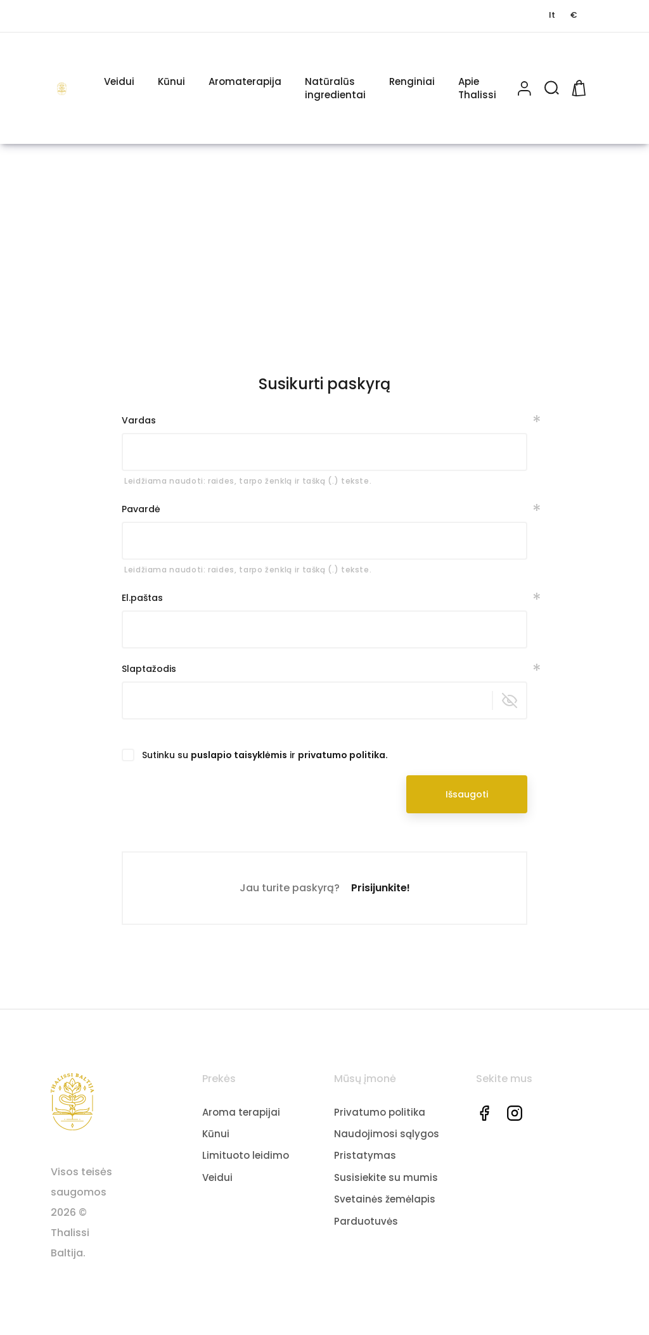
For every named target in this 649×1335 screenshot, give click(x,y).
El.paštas (142, 597)
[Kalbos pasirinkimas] (552, 15)
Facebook (484, 1112)
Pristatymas (365, 1155)
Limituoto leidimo (245, 1155)
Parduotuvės (366, 1220)
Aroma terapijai (241, 1111)
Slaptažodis (149, 668)
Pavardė (141, 509)
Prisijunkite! (380, 887)
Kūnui (215, 1133)
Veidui (217, 1177)
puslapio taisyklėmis (239, 755)
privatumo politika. (343, 755)
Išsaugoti (467, 794)
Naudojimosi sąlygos (386, 1133)
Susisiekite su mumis (386, 1177)
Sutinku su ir (265, 755)
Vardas (139, 420)
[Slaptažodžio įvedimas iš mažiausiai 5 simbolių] (324, 700)
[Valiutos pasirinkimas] (573, 15)
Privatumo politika (379, 1111)
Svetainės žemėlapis (384, 1199)
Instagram (514, 1112)
